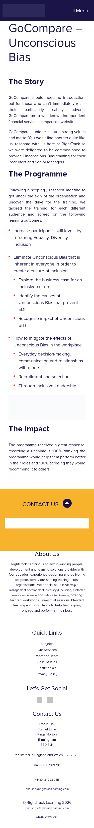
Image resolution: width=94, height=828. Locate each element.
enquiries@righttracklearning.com (47, 789)
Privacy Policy (47, 674)
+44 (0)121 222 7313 (47, 779)
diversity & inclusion (58, 590)
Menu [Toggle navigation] (80, 11)
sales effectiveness (56, 595)
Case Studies (47, 662)
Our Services (47, 650)
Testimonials (47, 668)
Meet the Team (47, 656)
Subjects (47, 644)
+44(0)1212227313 (47, 817)
